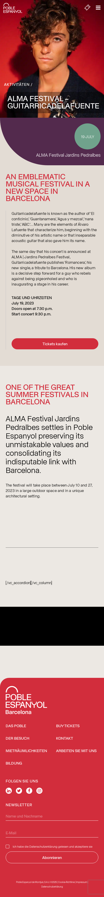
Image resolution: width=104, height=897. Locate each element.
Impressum (81, 882)
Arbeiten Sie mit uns (76, 751)
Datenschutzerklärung (43, 846)
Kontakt (64, 739)
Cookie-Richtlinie (66, 882)
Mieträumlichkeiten (26, 751)
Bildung (14, 763)
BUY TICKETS (67, 726)
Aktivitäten (17, 84)
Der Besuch (17, 739)
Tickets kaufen (54, 343)
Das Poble (16, 726)
